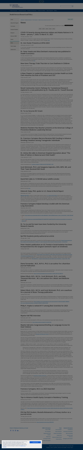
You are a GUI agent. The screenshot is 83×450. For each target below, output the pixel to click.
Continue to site (35, 442)
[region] (22, 444)
